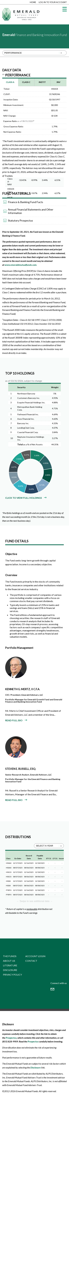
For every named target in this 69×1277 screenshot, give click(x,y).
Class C (26, 82)
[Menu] (64, 9)
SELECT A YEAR (44, 845)
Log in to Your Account (53, 2)
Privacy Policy (12, 974)
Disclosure (10, 970)
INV (58, 82)
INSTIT (42, 82)
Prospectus (11, 1037)
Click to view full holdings (23, 497)
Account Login (35, 956)
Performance (13, 53)
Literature (10, 965)
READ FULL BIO (14, 720)
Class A (10, 82)
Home (33, 2)
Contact (31, 960)
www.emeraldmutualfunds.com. (21, 264)
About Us (9, 960)
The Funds (9, 956)
